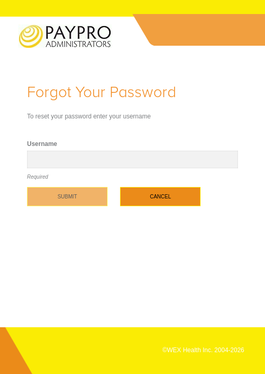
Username (42, 144)
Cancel (160, 196)
